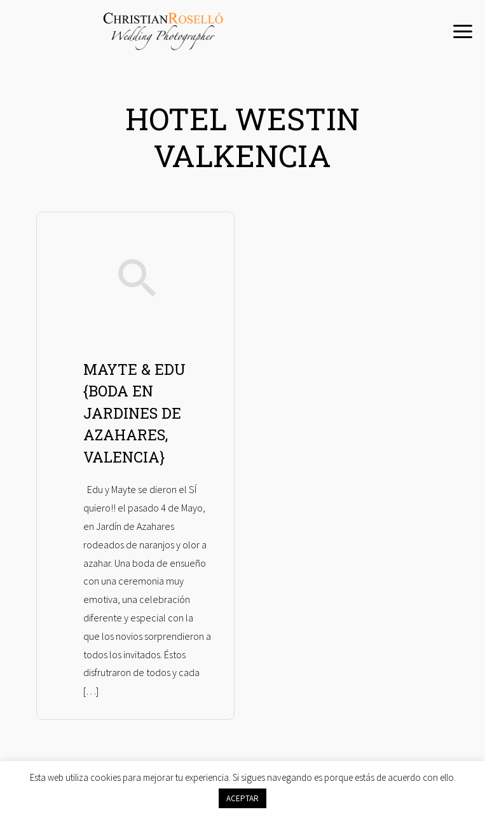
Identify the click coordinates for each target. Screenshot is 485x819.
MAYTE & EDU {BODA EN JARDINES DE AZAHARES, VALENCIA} (134, 413)
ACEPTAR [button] (242, 798)
